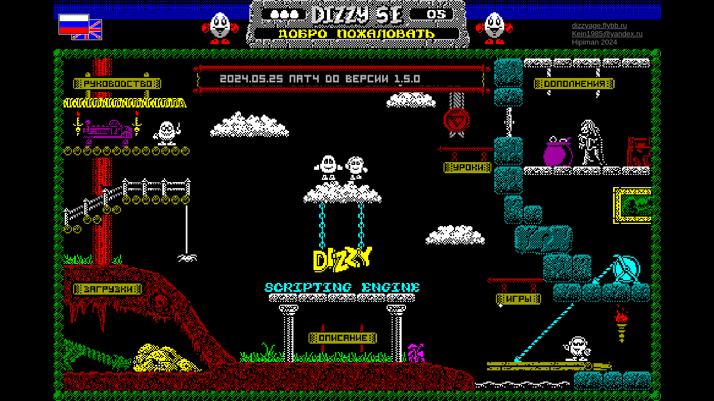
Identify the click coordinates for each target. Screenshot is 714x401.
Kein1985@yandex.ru (607, 34)
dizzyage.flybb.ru (599, 25)
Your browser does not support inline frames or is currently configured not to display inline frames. (341, 79)
